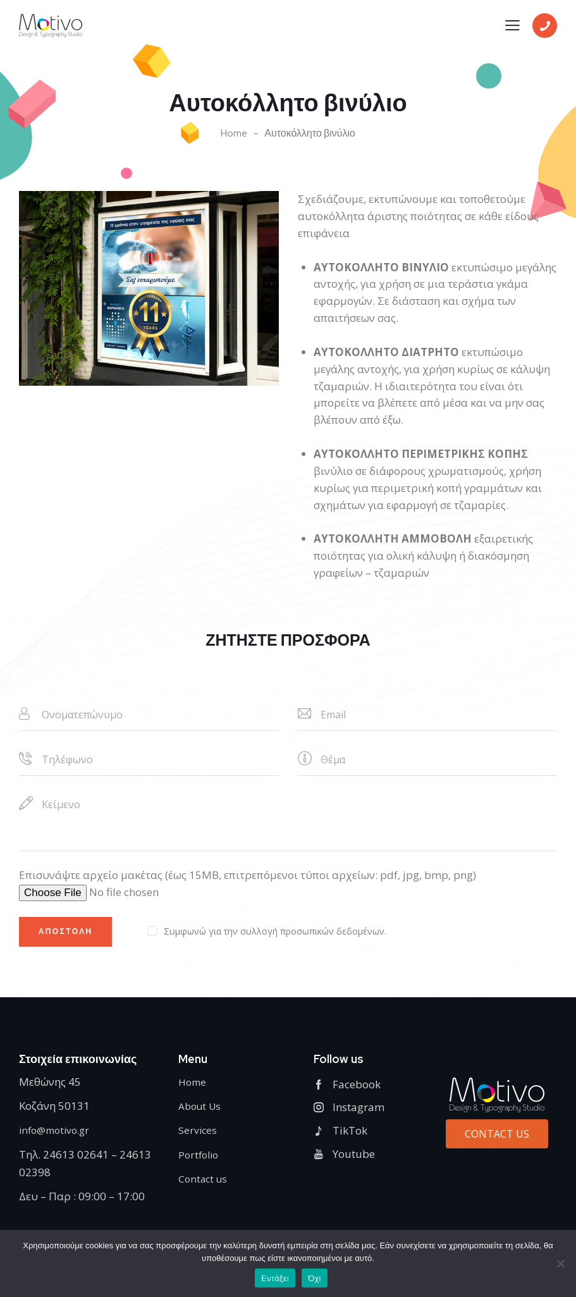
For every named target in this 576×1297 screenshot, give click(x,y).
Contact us (204, 1183)
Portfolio (200, 1159)
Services (198, 1134)
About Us (201, 1110)
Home (234, 133)
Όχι (314, 1278)
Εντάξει (275, 1278)
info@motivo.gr (57, 1134)
